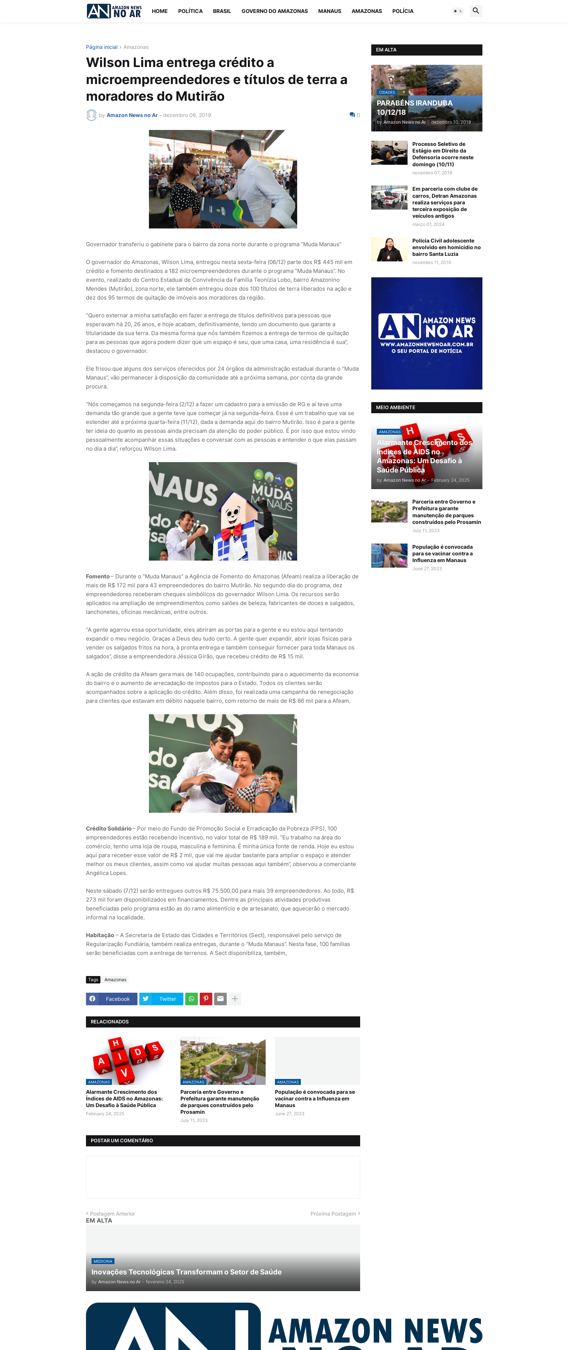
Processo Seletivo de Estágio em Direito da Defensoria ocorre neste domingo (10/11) (443, 154)
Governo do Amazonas (275, 11)
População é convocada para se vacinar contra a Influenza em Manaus (315, 1098)
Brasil (222, 11)
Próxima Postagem (333, 1213)
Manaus (329, 11)
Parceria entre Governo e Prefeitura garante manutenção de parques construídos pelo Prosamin (219, 1102)
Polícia (402, 11)
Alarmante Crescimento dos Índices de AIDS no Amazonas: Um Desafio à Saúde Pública (124, 1098)
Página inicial (101, 47)
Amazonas (367, 11)
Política (190, 11)
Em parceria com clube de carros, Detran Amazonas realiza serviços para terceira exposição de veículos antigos (445, 202)
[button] (458, 11)
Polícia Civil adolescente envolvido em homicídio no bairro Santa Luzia (446, 247)
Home (160, 11)
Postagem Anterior (112, 1213)
